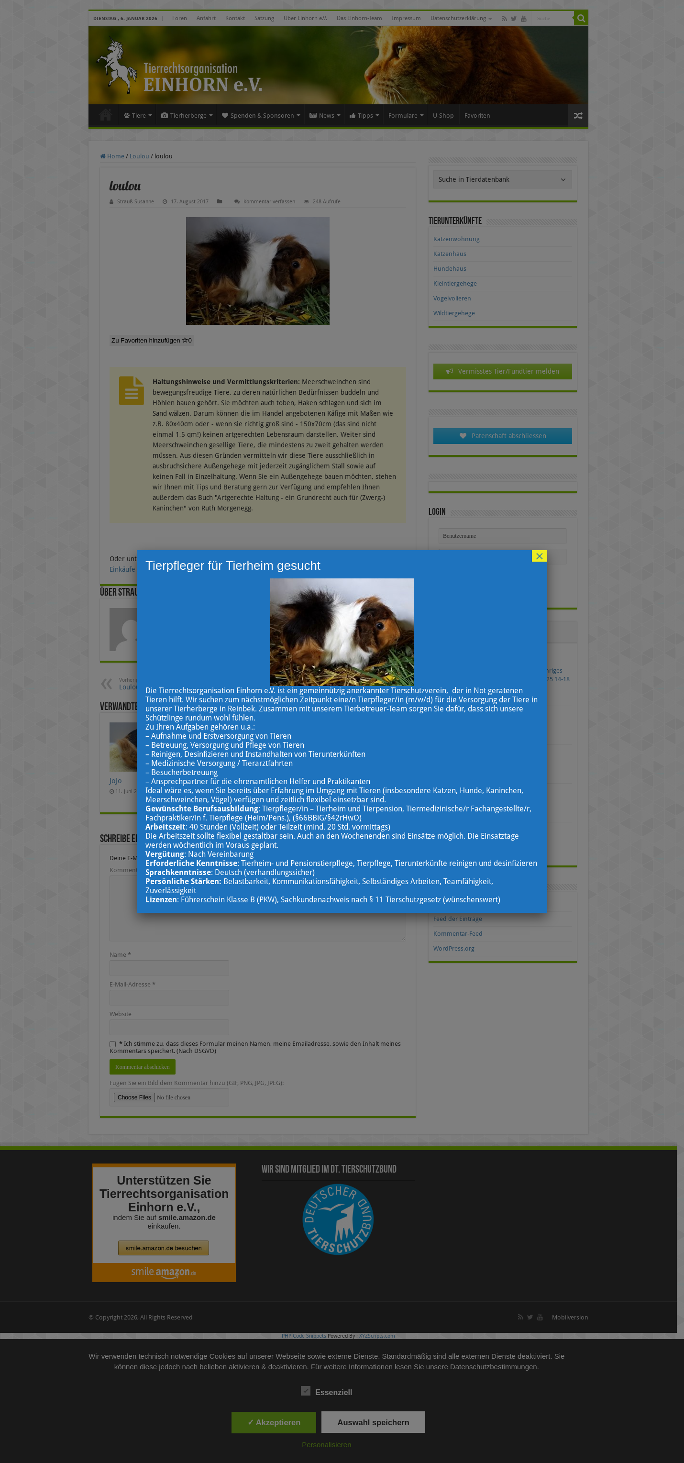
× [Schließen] (539, 556)
